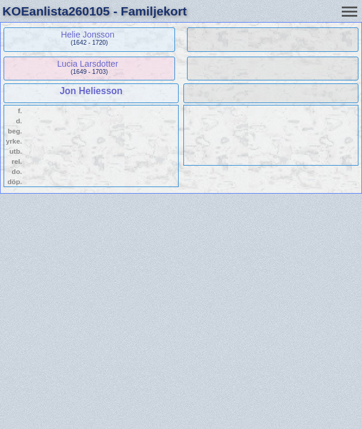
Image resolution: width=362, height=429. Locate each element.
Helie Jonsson (87, 34)
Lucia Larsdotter (87, 64)
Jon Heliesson (91, 91)
